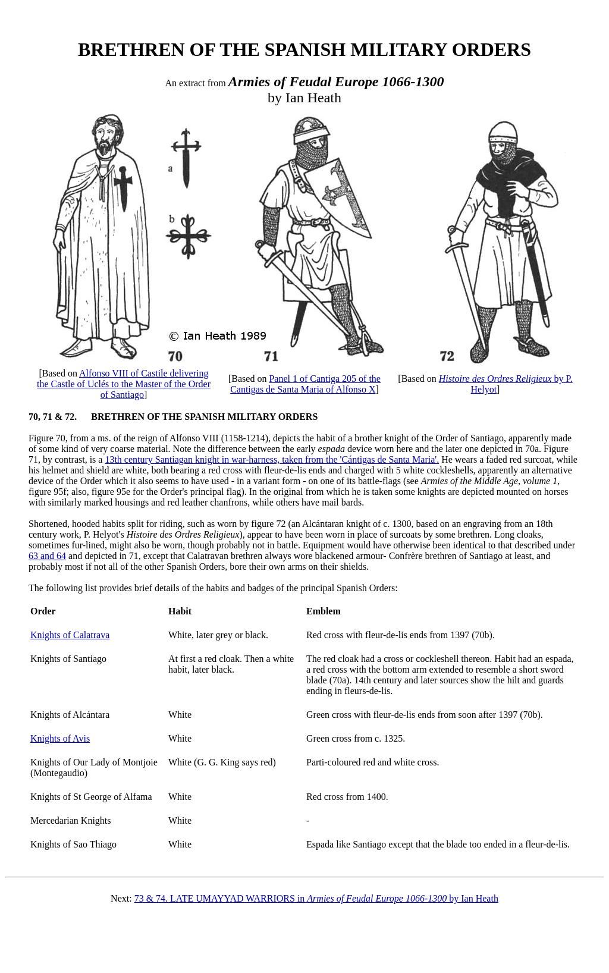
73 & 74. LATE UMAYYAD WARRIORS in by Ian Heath (316, 898)
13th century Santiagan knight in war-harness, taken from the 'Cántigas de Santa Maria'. (272, 459)
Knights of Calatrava (69, 635)
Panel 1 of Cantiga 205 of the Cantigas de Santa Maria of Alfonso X (305, 383)
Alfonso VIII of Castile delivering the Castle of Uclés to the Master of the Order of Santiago (124, 384)
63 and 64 (47, 556)
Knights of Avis (60, 738)
